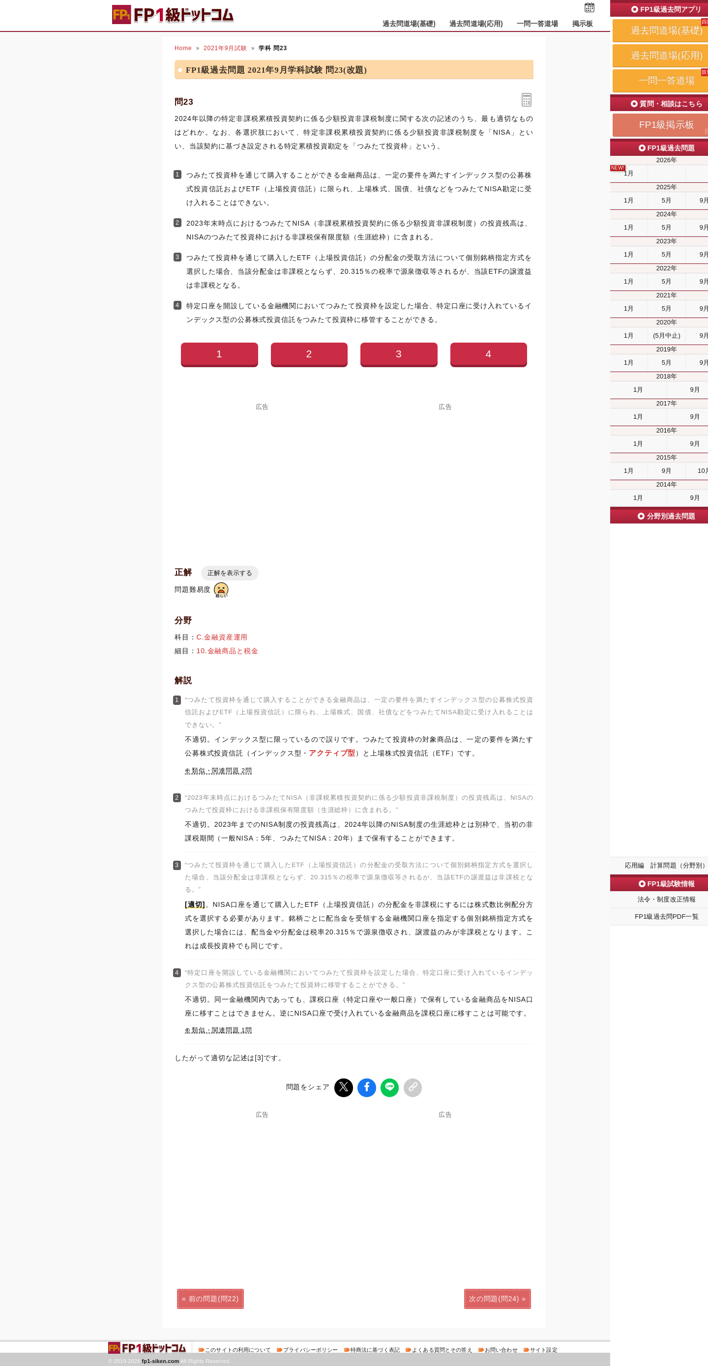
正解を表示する (229, 573)
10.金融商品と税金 (228, 651)
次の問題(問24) (494, 1297)
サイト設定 (544, 1348)
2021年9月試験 (225, 48)
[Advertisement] (262, 479)
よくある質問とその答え (442, 1348)
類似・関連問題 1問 (222, 1030)
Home (183, 48)
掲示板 (582, 24)
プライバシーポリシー (310, 1348)
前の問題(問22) (214, 1297)
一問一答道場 (538, 24)
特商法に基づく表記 (375, 1348)
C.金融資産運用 (222, 637)
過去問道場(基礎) (409, 24)
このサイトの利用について (238, 1348)
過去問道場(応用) (476, 24)
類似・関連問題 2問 (222, 770)
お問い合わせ (501, 1348)
